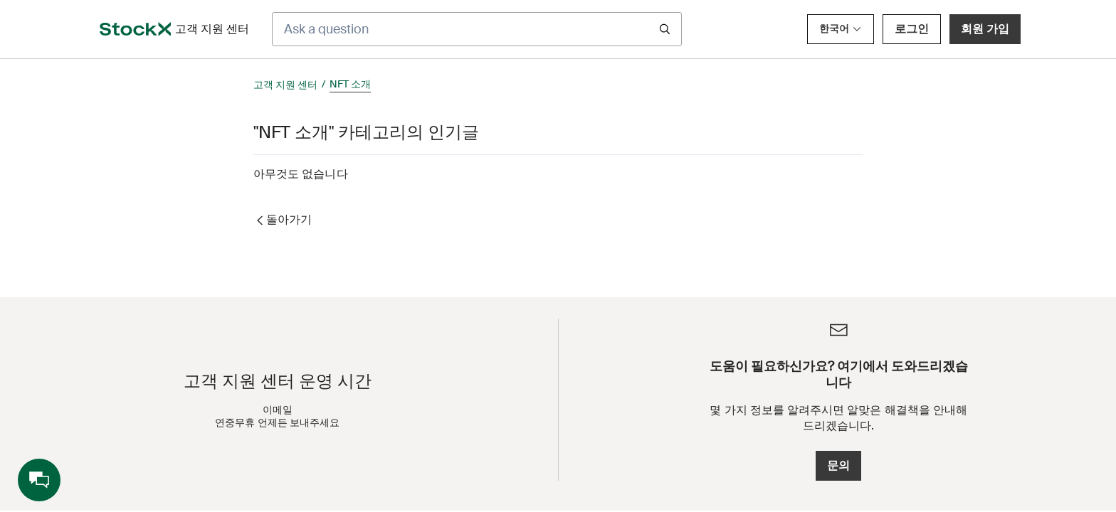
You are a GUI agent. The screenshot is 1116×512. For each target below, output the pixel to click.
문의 (838, 465)
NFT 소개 (350, 84)
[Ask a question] (477, 29)
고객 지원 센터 (285, 84)
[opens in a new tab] (135, 29)
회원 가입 (985, 28)
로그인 (912, 28)
